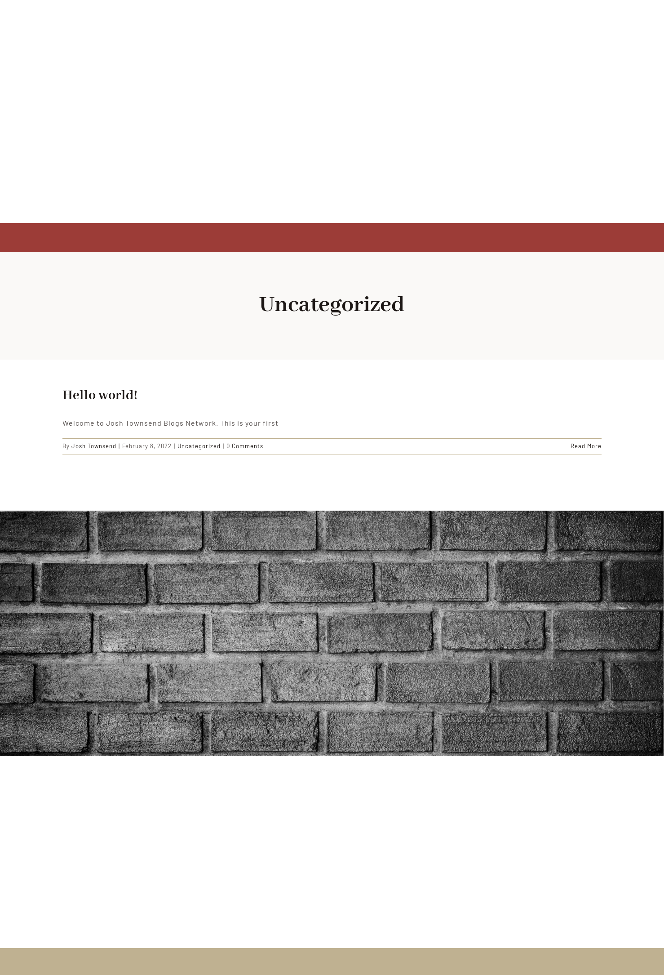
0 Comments (244, 446)
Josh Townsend (93, 446)
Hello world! (99, 395)
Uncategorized (199, 446)
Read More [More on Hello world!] (586, 446)
